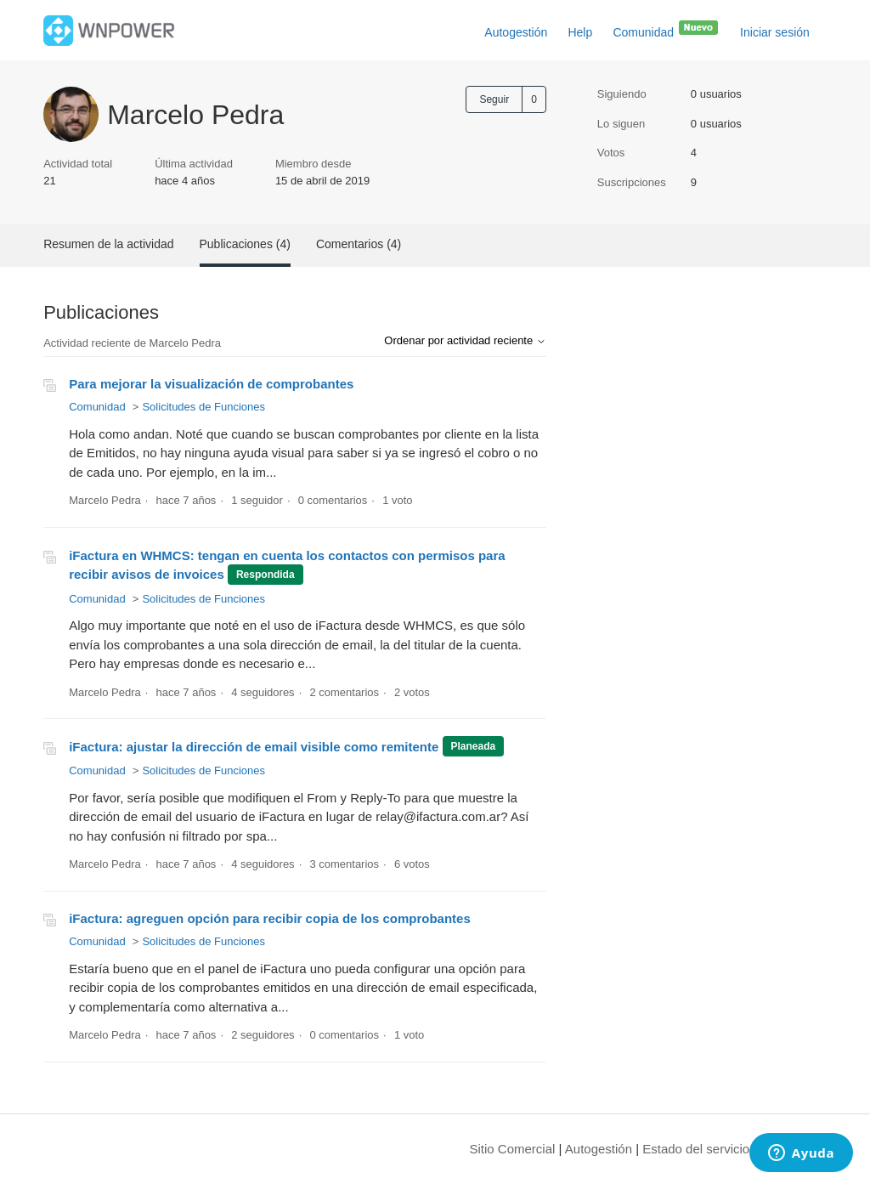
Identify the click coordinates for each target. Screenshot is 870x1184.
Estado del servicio (695, 1149)
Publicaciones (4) (245, 244)
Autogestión (515, 32)
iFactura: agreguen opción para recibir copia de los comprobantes (270, 918)
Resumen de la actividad (108, 244)
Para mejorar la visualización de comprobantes (211, 384)
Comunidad (666, 29)
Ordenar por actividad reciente (464, 340)
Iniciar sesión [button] (775, 32)
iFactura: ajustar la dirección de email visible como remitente (253, 746)
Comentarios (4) (358, 244)
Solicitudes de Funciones (203, 406)
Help (580, 32)
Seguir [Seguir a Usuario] (494, 99)
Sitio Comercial (513, 1149)
